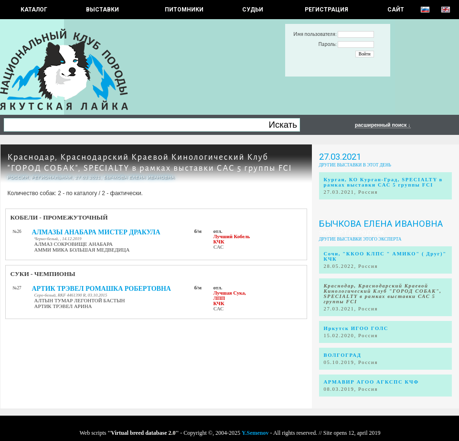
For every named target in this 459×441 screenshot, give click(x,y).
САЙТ (395, 9)
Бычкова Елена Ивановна (381, 224)
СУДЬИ (252, 9)
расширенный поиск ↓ (383, 125)
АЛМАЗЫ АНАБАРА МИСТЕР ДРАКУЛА (96, 232)
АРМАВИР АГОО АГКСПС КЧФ (371, 382)
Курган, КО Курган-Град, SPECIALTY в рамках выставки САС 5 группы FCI (383, 182)
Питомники (184, 9)
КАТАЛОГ (34, 9)
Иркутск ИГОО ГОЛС (356, 328)
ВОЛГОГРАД (343, 355)
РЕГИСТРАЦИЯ (326, 9)
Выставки (102, 9)
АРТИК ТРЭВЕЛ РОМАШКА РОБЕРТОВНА (101, 288)
